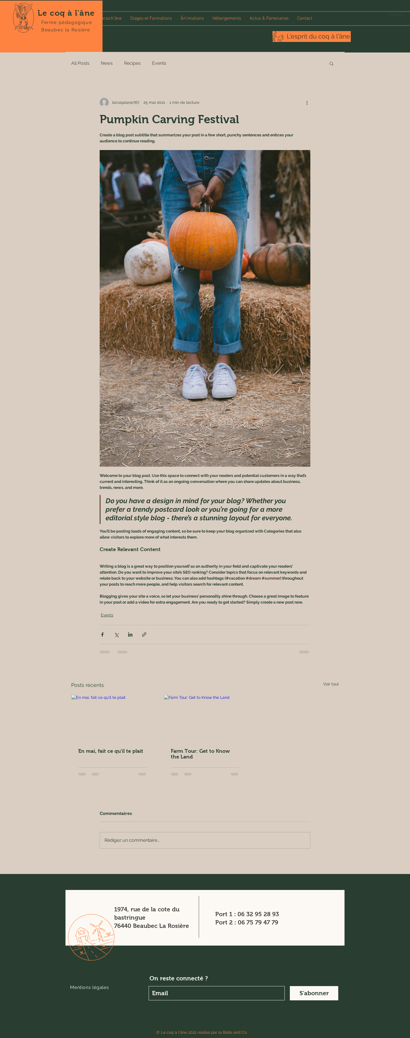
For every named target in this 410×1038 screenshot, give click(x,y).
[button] (151, 18)
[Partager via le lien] (144, 634)
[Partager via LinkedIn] (130, 634)
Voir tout (331, 684)
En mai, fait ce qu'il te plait (110, 751)
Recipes (132, 63)
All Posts (80, 63)
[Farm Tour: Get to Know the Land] (205, 718)
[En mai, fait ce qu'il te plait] (112, 718)
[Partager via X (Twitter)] (116, 634)
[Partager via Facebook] (102, 634)
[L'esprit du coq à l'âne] (318, 36)
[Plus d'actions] (307, 102)
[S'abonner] (314, 993)
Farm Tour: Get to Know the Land (200, 754)
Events (159, 63)
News (107, 63)
